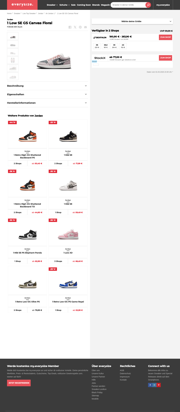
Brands (96, 5)
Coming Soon (84, 5)
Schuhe (64, 5)
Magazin (105, 5)
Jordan (40, 13)
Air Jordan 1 (50, 13)
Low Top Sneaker (29, 13)
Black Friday (97, 392)
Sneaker (52, 5)
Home (9, 13)
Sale (73, 5)
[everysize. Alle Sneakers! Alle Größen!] (22, 5)
